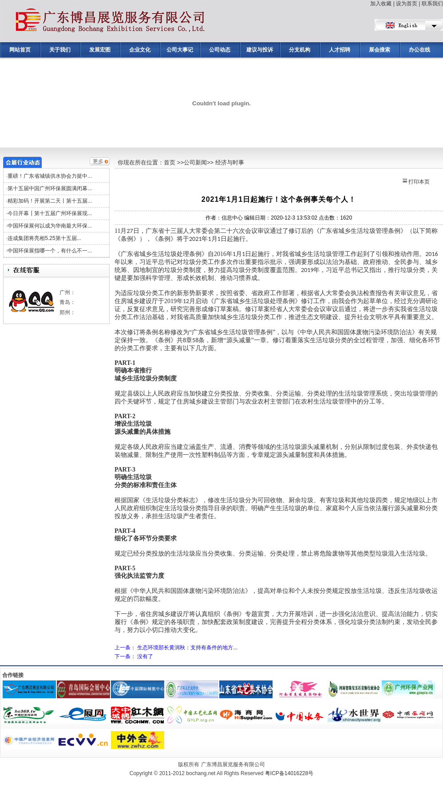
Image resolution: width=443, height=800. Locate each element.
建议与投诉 (259, 50)
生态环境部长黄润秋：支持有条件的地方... (187, 647)
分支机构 (299, 50)
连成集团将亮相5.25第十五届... (44, 238)
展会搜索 (379, 50)
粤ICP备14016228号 (289, 773)
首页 (169, 162)
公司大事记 (179, 50)
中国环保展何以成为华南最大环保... (50, 226)
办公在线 (419, 50)
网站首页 (20, 50)
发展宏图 (100, 50)
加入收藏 (381, 3)
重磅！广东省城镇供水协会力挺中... (50, 176)
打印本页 (416, 182)
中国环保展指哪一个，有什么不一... (50, 251)
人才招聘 (339, 50)
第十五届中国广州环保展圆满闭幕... (50, 188)
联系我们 (432, 3)
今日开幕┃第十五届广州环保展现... (50, 213)
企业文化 (139, 50)
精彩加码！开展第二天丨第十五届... (50, 201)
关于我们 (60, 50)
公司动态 (219, 50)
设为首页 (406, 3)
